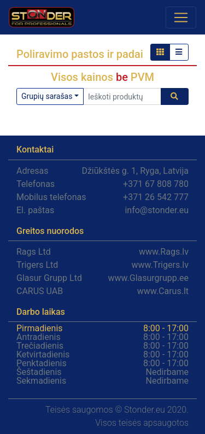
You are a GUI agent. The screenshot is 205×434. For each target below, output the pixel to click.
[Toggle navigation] (181, 17)
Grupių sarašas (46, 96)
